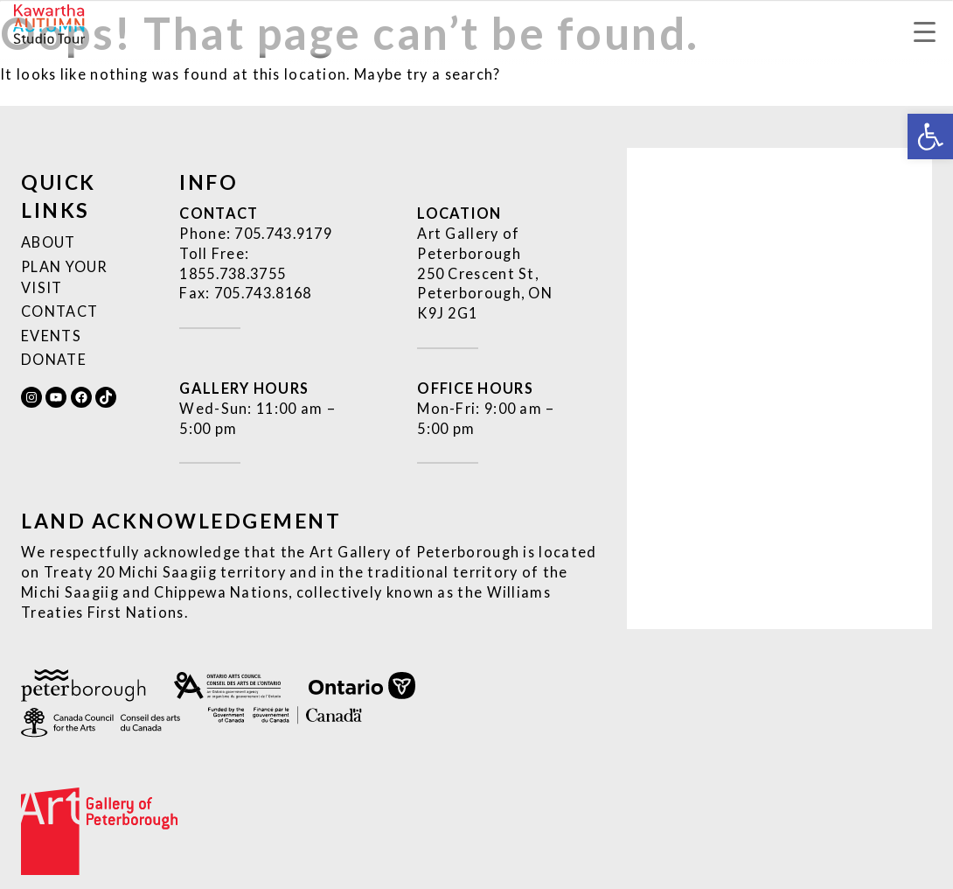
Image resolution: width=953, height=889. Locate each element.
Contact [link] (59, 311)
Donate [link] (54, 359)
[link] (930, 136)
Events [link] (51, 335)
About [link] (48, 242)
